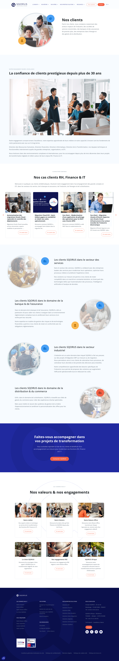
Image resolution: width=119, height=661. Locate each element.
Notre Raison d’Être (22, 609)
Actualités (42, 625)
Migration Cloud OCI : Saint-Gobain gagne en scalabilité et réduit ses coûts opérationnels (45, 218)
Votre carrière (20, 628)
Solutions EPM (66, 610)
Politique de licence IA (95, 653)
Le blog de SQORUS (45, 628)
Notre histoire (20, 604)
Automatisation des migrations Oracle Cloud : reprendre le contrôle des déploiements (16, 218)
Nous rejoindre (91, 4)
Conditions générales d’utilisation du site (32, 653)
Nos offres (54, 4)
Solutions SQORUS (67, 624)
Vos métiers (45, 4)
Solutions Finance (67, 607)
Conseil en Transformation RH (47, 605)
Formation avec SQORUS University (46, 612)
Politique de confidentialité (53, 653)
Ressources (81, 4)
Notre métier (20, 607)
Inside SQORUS (21, 626)
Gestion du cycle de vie (46, 609)
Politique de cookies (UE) (80, 653)
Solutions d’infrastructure (69, 621)
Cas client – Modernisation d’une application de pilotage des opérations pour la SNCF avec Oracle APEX (73, 218)
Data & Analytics (44, 616)
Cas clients (42, 631)
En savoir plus (23, 232)
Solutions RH (65, 605)
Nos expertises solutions (67, 4)
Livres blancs (50, 631)
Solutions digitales (67, 619)
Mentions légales (67, 653)
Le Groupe (36, 4)
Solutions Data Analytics (69, 613)
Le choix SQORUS (21, 612)
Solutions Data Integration (69, 616)
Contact (101, 4)
